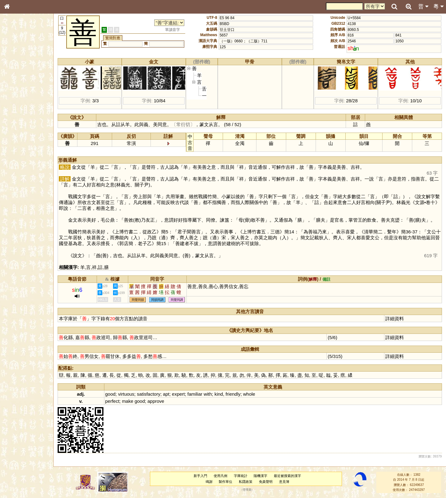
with (207, 394)
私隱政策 (245, 481)
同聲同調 (177, 299)
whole (249, 394)
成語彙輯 (15, 206)
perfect (112, 401)
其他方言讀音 (19, 177)
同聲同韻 (138, 299)
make (127, 401)
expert (178, 394)
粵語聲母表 (17, 129)
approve (155, 401)
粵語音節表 (17, 123)
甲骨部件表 (17, 94)
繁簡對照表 (17, 212)
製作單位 (225, 481)
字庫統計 (240, 476)
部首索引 (15, 83)
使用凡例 (220, 476)
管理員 (247, 490)
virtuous (126, 394)
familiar (194, 394)
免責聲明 (266, 481)
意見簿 (284, 481)
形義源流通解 (19, 106)
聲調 (29, 166)
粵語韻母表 (17, 135)
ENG (27, 68)
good (110, 394)
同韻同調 (157, 299)
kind (218, 394)
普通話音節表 (19, 171)
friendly (232, 394)
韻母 (21, 166)
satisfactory (148, 394)
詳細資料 (394, 318)
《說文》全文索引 (22, 194)
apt (166, 394)
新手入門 (200, 476)
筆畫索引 (15, 89)
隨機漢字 (260, 476)
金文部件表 (17, 101)
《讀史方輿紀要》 (22, 200)
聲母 (12, 166)
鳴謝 (209, 481)
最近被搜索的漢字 (287, 476)
